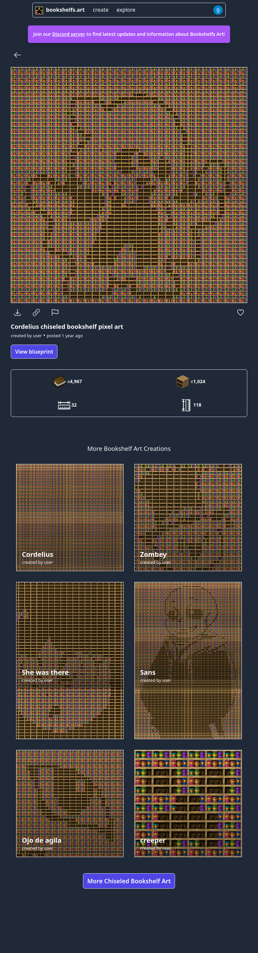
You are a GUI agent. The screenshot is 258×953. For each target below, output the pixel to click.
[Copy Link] (36, 312)
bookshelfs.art (60, 9)
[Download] (17, 312)
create (101, 9)
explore (126, 9)
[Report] (55, 312)
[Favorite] (240, 312)
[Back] (17, 55)
